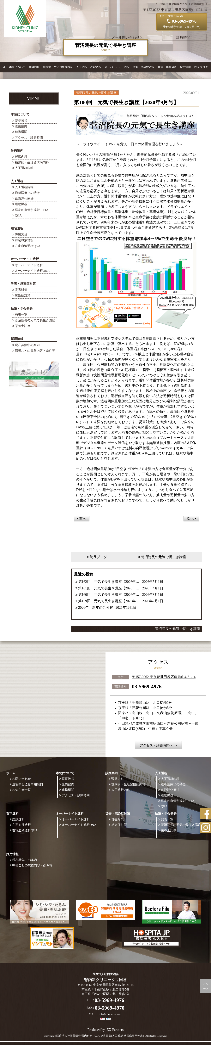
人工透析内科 (24, 168)
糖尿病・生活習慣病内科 (58, 67)
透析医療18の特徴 (27, 192)
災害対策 (21, 289)
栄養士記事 (22, 326)
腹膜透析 (21, 234)
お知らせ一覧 (21, 790)
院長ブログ (201, 67)
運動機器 (21, 204)
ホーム (10, 773)
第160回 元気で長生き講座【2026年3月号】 (109, 595)
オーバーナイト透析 (25, 259)
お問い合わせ (21, 779)
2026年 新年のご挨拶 (95, 608)
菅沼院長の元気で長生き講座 (35, 320)
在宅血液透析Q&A (27, 246)
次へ (191, 518)
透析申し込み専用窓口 (27, 784)
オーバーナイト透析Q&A (32, 270)
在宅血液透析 (24, 240)
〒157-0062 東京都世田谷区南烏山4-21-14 (164, 677)
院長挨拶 (21, 120)
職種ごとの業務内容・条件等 (35, 350)
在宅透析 (17, 228)
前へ (81, 518)
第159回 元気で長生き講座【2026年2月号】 (109, 601)
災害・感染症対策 (23, 283)
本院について (20, 114)
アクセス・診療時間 (29, 137)
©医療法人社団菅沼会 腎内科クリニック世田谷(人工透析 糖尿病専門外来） (99, 1036)
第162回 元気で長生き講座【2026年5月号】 (109, 582)
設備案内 (21, 126)
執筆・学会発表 (22, 308)
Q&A (18, 215)
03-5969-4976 (147, 686)
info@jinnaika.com (110, 1014)
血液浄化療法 (24, 198)
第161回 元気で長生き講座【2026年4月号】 (109, 588)
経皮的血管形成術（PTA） (33, 209)
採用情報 (17, 338)
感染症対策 (22, 295)
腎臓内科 (34, 67)
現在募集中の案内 (27, 345)
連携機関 (21, 131)
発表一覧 (21, 314)
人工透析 (17, 181)
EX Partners (115, 1030)
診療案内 (17, 150)
